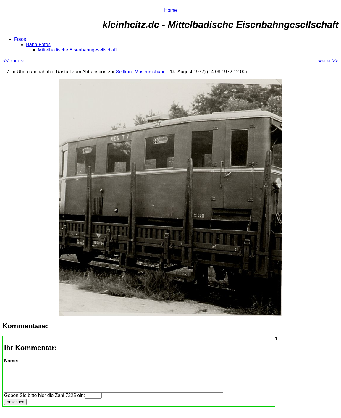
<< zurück (13, 60)
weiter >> (328, 60)
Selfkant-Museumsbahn (141, 71)
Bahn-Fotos (38, 44)
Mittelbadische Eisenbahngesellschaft (77, 49)
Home (170, 10)
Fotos (20, 39)
